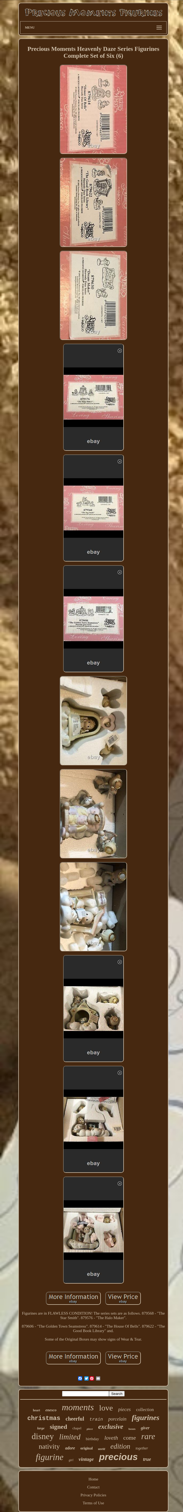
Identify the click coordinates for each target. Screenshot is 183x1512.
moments (78, 1407)
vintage (86, 1459)
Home (93, 1479)
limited (70, 1437)
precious (118, 1457)
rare (148, 1436)
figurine (50, 1457)
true (147, 1459)
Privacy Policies (93, 1495)
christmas (43, 1418)
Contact (93, 1487)
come (129, 1437)
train (96, 1419)
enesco (50, 1410)
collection (145, 1409)
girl (71, 1460)
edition (120, 1446)
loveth (111, 1438)
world (101, 1449)
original (86, 1448)
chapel (76, 1428)
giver (145, 1428)
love (106, 1407)
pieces (124, 1409)
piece (90, 1428)
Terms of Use (93, 1503)
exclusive (110, 1426)
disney (43, 1436)
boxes (132, 1428)
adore (70, 1448)
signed (58, 1426)
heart (36, 1410)
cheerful (75, 1419)
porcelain (117, 1419)
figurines (145, 1417)
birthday (92, 1439)
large (40, 1428)
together (142, 1448)
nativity (49, 1446)
